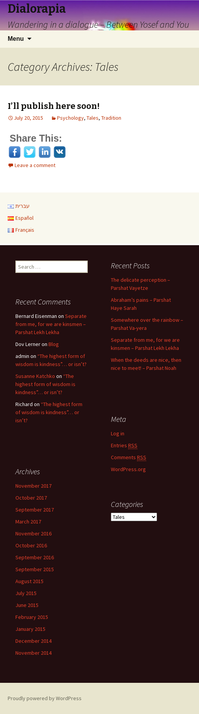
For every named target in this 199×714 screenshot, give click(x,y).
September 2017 (34, 509)
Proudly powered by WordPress (45, 698)
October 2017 (31, 497)
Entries (124, 445)
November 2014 (33, 652)
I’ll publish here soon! (54, 106)
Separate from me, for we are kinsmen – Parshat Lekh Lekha (51, 324)
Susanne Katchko (35, 376)
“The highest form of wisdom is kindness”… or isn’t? (45, 384)
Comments (128, 457)
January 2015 (30, 628)
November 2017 (33, 485)
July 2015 (26, 593)
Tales (93, 117)
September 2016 (34, 557)
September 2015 (34, 569)
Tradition (111, 117)
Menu (16, 38)
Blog (53, 344)
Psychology (70, 117)
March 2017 (28, 521)
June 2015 (26, 605)
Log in (117, 433)
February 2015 (31, 617)
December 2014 (33, 640)
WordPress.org (128, 469)
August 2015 (29, 581)
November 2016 (33, 533)
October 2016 (31, 545)
